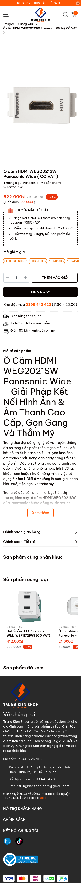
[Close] (78, 3)
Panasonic (31, 183)
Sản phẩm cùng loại (25, 579)
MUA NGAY (40, 292)
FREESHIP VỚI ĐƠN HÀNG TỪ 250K (38, 3)
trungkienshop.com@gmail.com (44, 786)
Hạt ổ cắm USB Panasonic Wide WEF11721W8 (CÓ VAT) (28, 633)
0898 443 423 (38, 304)
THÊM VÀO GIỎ (55, 277)
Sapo (42, 797)
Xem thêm (40, 513)
